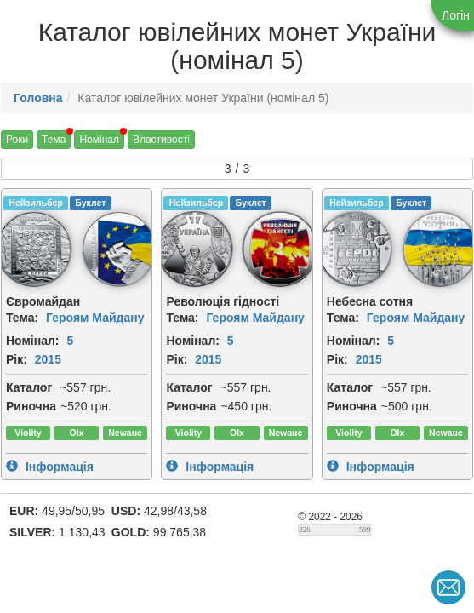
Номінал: (33, 341)
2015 (48, 359)
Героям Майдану (95, 317)
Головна (38, 98)
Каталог (29, 387)
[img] (119, 248)
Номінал (99, 140)
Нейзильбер (35, 203)
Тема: (22, 318)
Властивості (161, 140)
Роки (17, 140)
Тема (54, 140)
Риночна (31, 406)
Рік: (16, 359)
